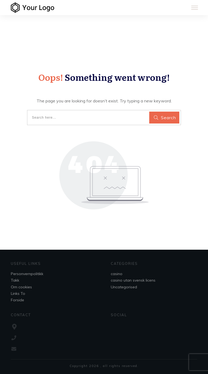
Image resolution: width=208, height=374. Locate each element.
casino (116, 273)
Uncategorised (124, 287)
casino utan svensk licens (133, 280)
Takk (15, 280)
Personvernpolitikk (27, 273)
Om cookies (21, 287)
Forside (17, 300)
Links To (18, 293)
